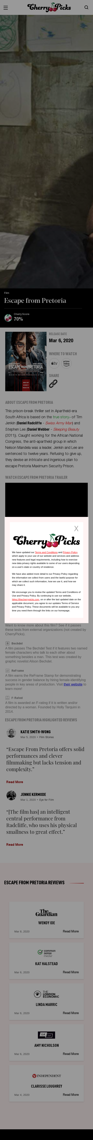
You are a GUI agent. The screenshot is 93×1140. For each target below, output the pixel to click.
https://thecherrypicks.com (25, 599)
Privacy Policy (70, 552)
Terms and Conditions (46, 552)
